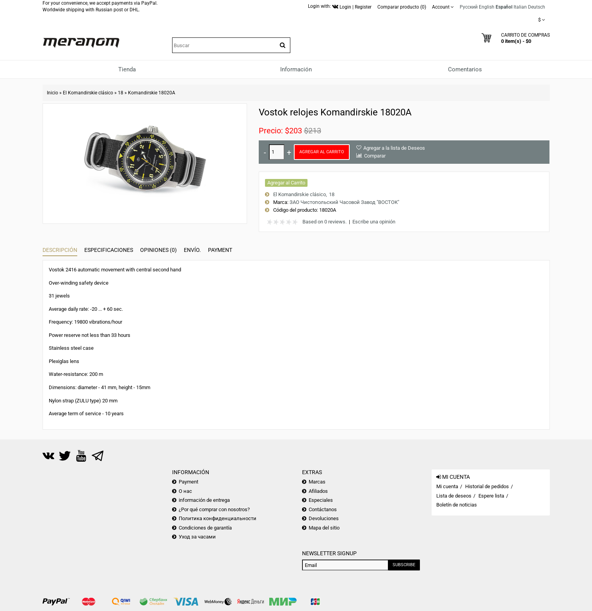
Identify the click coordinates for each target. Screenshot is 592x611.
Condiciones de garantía (205, 528)
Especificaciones (108, 250)
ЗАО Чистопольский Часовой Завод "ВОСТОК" (344, 202)
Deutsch (536, 7)
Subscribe (404, 564)
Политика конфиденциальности (217, 518)
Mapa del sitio (324, 528)
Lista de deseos (453, 496)
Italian (520, 7)
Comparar (375, 156)
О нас (185, 491)
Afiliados (318, 491)
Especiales (321, 500)
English (486, 7)
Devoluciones (324, 518)
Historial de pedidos (487, 486)
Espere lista (491, 496)
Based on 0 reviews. (324, 222)
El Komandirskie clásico (88, 93)
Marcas (317, 482)
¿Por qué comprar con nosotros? (214, 509)
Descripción (60, 250)
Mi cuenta (447, 486)
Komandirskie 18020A (151, 93)
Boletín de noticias (456, 505)
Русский (469, 7)
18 (120, 93)
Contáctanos (323, 509)
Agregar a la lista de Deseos (394, 148)
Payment (220, 250)
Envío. (192, 250)
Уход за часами (197, 537)
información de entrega (204, 500)
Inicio (52, 93)
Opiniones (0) (158, 250)
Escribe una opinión (373, 222)
